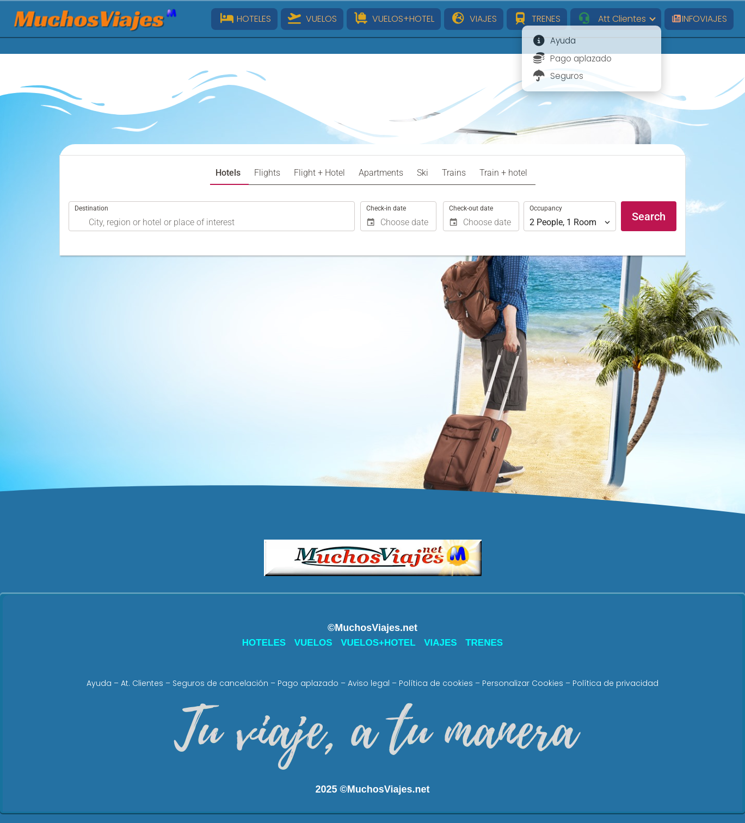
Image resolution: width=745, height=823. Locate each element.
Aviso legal (369, 683)
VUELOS (312, 19)
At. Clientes (142, 683)
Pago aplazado (308, 683)
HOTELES (244, 19)
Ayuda (99, 683)
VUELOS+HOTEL (393, 19)
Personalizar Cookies (522, 683)
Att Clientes (611, 19)
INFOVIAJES (699, 19)
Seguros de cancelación (220, 683)
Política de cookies (436, 683)
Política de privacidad (615, 683)
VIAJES (474, 19)
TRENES (537, 19)
